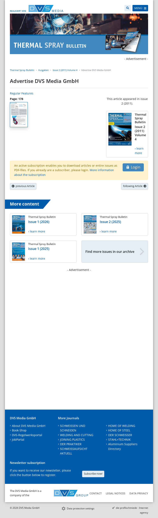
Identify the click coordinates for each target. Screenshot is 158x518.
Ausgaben (43, 70)
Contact (95, 493)
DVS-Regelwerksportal (27, 435)
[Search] (127, 8)
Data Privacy (138, 493)
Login (133, 167)
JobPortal (18, 439)
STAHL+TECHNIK (119, 439)
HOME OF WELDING (121, 426)
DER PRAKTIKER (70, 444)
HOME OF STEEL (119, 430)
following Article (134, 186)
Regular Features (21, 93)
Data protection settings (80, 508)
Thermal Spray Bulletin (22, 70)
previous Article (23, 186)
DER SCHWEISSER (120, 435)
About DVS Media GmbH (28, 426)
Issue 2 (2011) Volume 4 (65, 70)
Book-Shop (19, 430)
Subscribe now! (93, 473)
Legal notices (115, 493)
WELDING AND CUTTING (76, 435)
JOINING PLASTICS (72, 439)
